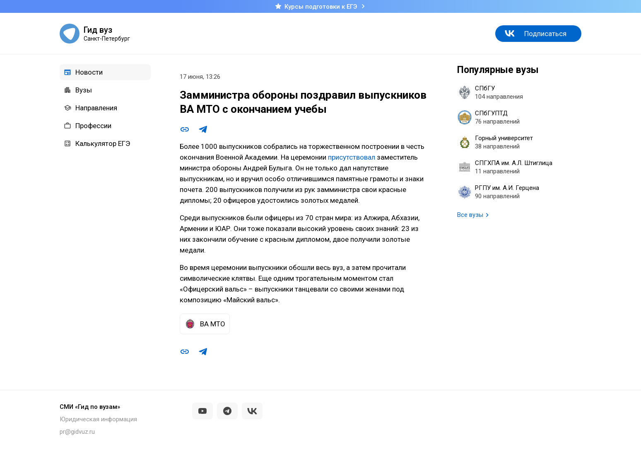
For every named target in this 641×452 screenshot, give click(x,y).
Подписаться (545, 33)
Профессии (87, 125)
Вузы (78, 90)
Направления (90, 107)
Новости (83, 72)
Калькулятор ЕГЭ (97, 143)
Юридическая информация (98, 419)
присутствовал (351, 157)
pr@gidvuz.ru (77, 431)
